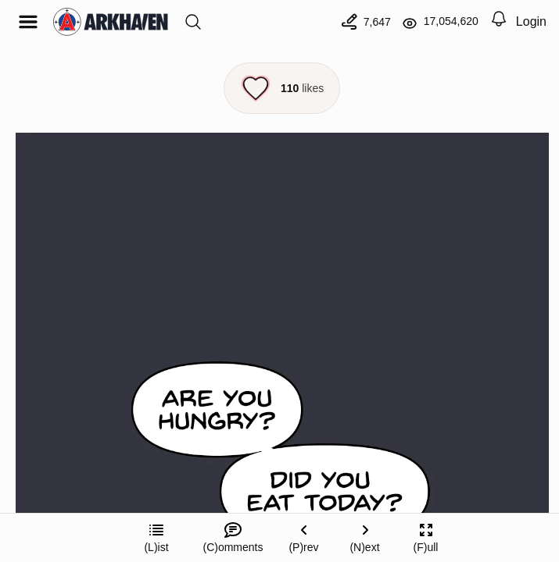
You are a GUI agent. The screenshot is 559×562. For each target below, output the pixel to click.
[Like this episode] (282, 88)
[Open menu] (28, 21)
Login (531, 21)
